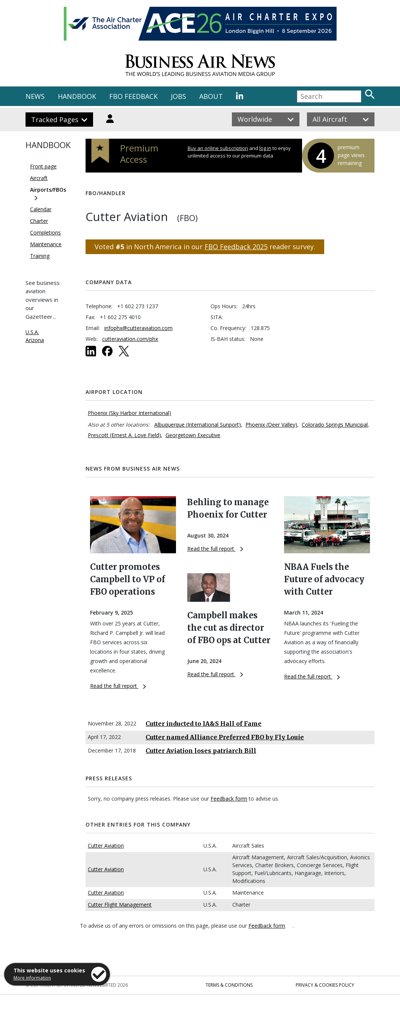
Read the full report (118, 685)
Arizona (35, 340)
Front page (43, 166)
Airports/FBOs (48, 189)
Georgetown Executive (192, 435)
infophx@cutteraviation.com (138, 328)
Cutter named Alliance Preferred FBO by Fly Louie (225, 737)
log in (265, 148)
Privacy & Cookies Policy (325, 985)
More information (32, 978)
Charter (39, 220)
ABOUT (211, 96)
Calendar (40, 209)
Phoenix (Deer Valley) (271, 424)
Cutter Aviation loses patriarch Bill (201, 750)
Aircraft (39, 178)
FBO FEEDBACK (133, 96)
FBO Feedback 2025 (236, 246)
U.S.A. (32, 332)
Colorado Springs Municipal (335, 424)
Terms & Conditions (229, 985)
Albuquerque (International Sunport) (197, 424)
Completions (45, 232)
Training (40, 255)
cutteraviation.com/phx (130, 338)
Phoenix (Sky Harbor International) (129, 412)
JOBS (178, 96)
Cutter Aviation (106, 845)
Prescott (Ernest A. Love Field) (124, 435)
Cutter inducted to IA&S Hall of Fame (204, 723)
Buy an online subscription (218, 148)
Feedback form (229, 798)
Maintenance (46, 244)
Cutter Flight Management (120, 904)
